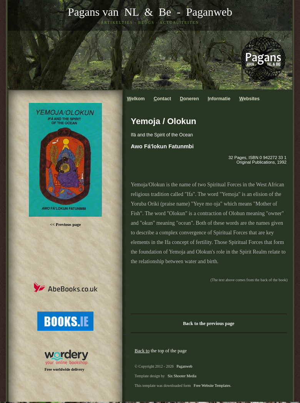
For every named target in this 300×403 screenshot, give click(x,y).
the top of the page (161, 350)
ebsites (249, 98)
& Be (155, 12)
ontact (162, 98)
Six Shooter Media (182, 376)
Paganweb (209, 12)
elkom (136, 98)
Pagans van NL (103, 12)
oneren (189, 98)
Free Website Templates (212, 385)
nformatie (219, 98)
